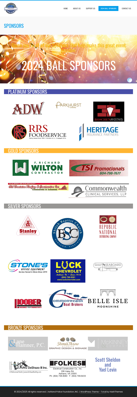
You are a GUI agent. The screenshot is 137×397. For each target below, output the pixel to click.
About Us (77, 8)
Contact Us (126, 8)
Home (66, 8)
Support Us (90, 8)
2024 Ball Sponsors (108, 8)
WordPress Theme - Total (93, 391)
